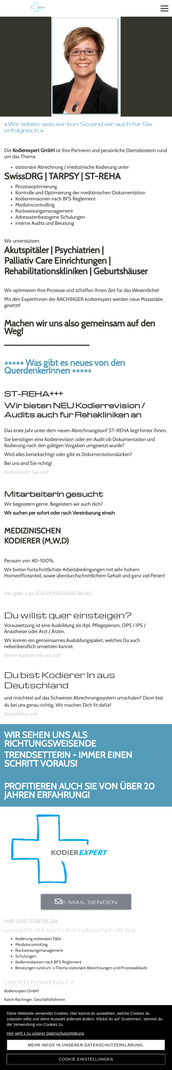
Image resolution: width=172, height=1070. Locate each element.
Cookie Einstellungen (86, 1059)
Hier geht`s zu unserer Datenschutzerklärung (45, 1033)
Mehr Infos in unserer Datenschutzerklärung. (86, 1045)
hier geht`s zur (48, 593)
